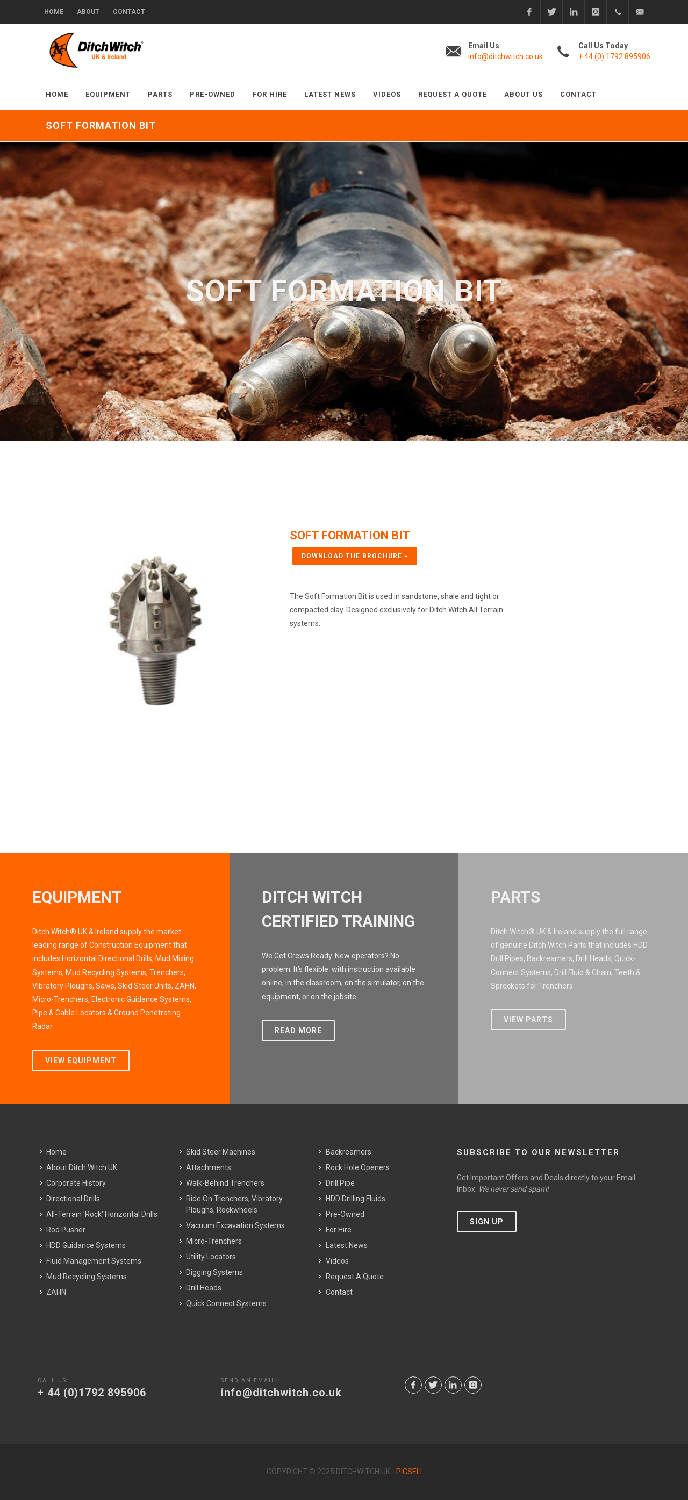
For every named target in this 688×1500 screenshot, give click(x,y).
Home (53, 12)
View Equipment (81, 1060)
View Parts (528, 1019)
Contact (129, 12)
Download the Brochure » (355, 556)
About (88, 12)
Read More (298, 1030)
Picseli (409, 1471)
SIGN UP (487, 1221)
